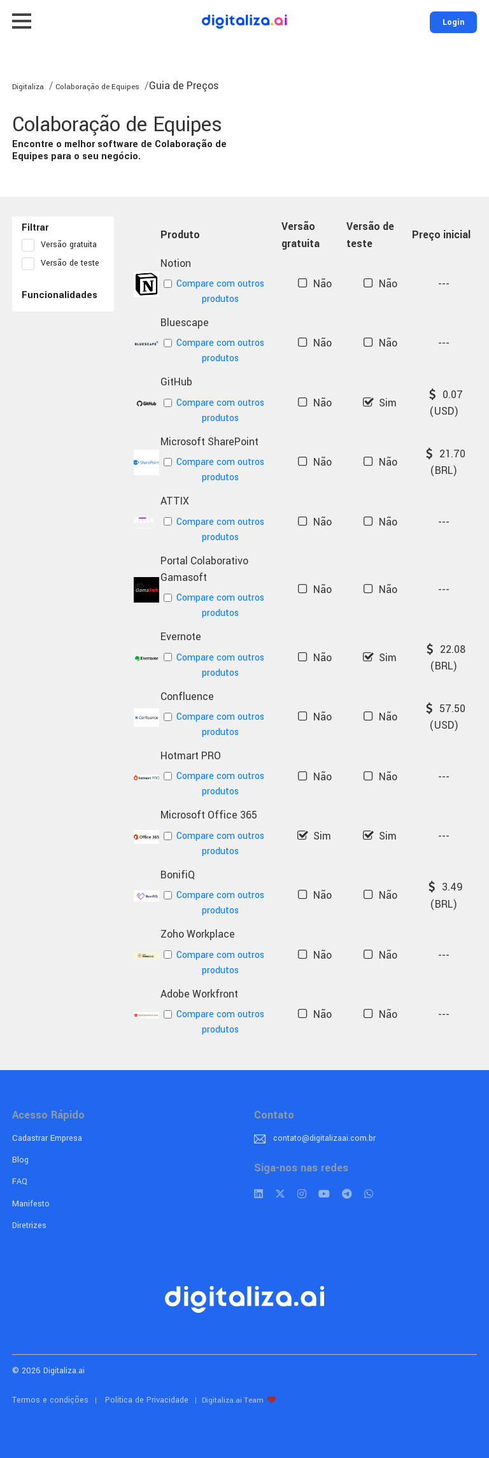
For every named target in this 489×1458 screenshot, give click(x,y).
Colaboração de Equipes (96, 87)
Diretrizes (29, 1225)
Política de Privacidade (146, 1400)
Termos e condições (50, 1400)
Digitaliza (28, 87)
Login (453, 22)
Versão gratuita (63, 245)
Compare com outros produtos (214, 291)
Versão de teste (63, 263)
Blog (20, 1160)
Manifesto (31, 1204)
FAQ (19, 1181)
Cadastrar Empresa (47, 1138)
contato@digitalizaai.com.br (324, 1138)
